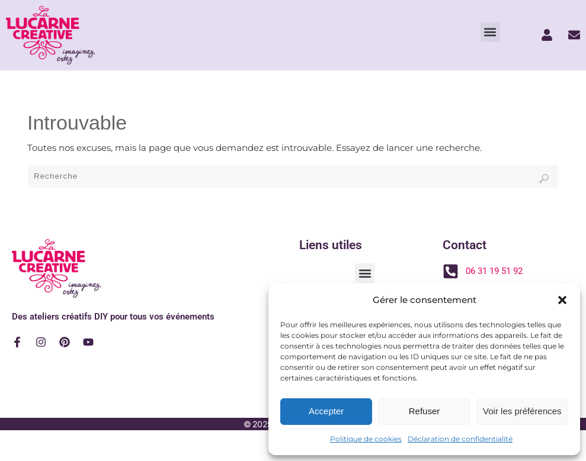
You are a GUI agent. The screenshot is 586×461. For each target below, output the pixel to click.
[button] (562, 300)
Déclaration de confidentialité (460, 438)
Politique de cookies (366, 438)
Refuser (424, 411)
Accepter (326, 411)
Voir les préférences (522, 411)
